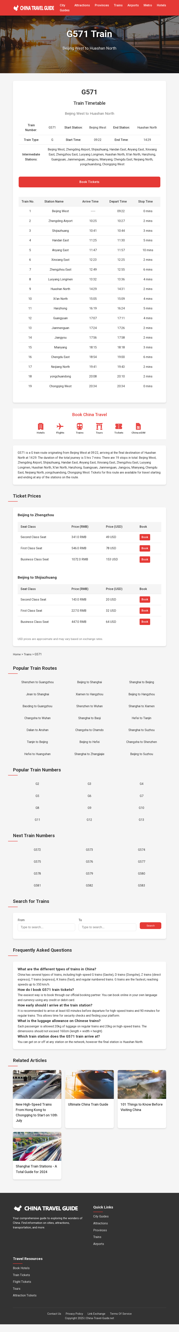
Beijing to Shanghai (89, 683)
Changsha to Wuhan (37, 720)
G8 (37, 813)
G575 (37, 868)
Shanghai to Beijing (141, 683)
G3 (89, 788)
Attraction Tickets (25, 1303)
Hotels (161, 5)
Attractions (82, 5)
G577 (141, 868)
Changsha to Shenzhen (141, 745)
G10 (141, 813)
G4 (141, 788)
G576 (89, 868)
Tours (16, 1296)
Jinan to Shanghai (37, 695)
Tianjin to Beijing (37, 745)
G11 (37, 825)
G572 (37, 856)
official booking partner (86, 1003)
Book (145, 538)
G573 (89, 856)
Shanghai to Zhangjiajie (89, 757)
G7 (141, 800)
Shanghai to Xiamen (141, 708)
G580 (141, 880)
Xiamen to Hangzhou (89, 695)
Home (17, 655)
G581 (37, 893)
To (107, 932)
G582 (89, 893)
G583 (141, 893)
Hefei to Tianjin (142, 720)
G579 (89, 880)
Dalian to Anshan (37, 733)
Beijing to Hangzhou (141, 695)
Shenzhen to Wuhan (89, 708)
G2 (37, 788)
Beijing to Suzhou (141, 757)
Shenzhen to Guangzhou (37, 683)
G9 (89, 813)
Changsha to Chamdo (89, 733)
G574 (141, 856)
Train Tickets (21, 1282)
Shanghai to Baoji (89, 720)
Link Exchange (96, 1321)
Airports (133, 5)
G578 (37, 880)
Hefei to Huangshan (37, 757)
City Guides (101, 1224)
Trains (118, 5)
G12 (89, 825)
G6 (89, 800)
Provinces (102, 5)
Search (151, 933)
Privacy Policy (74, 1321)
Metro (148, 5)
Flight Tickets (22, 1289)
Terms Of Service (121, 1321)
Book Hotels (21, 1276)
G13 (141, 825)
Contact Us (54, 1321)
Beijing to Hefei (89, 745)
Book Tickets (89, 182)
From (46, 932)
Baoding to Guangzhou (37, 708)
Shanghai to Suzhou (141, 733)
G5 (37, 800)
